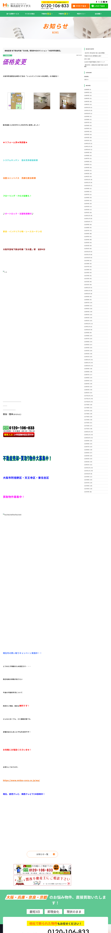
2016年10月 (87, 437)
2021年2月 (86, 281)
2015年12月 (87, 467)
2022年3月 (86, 242)
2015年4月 (86, 491)
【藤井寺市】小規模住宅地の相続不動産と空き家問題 (95, 65)
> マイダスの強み (7, 868)
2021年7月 (86, 266)
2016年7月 (87, 446)
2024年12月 (87, 143)
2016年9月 (87, 440)
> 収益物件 (93, 883)
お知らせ (85, 79)
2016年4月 (87, 455)
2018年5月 (87, 380)
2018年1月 (87, 392)
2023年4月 (86, 203)
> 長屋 (47, 871)
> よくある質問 (7, 883)
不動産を (46, 13)
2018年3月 (87, 386)
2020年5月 (87, 308)
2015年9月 (87, 476)
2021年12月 (87, 251)
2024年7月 (86, 158)
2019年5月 (87, 344)
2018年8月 (87, 371)
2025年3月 (86, 134)
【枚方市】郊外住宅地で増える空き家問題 (93, 53)
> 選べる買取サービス (8, 871)
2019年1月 (87, 356)
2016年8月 (87, 443)
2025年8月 (86, 119)
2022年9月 (86, 224)
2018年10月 (87, 365)
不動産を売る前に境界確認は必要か (91, 56)
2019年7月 (87, 338)
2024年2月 (86, 173)
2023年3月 (86, 206)
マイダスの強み (30, 14)
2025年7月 (86, 122)
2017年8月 (87, 407)
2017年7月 (87, 410)
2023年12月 (87, 179)
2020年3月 (87, 314)
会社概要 (97, 14)
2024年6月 (86, 161)
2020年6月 (87, 305)
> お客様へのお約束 (8, 878)
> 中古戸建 (93, 876)
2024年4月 (86, 167)
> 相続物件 (5, 876)
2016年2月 (87, 461)
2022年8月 (86, 227)
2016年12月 (87, 431)
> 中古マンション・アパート (98, 878)
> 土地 (47, 881)
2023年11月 (87, 182)
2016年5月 (87, 452)
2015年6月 (87, 485)
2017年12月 (87, 395)
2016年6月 (87, 449)
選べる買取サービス (12, 14)
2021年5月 (86, 272)
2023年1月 (86, 212)
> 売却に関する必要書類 (73, 876)
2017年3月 (87, 422)
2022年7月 (86, 230)
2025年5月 (86, 128)
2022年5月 (86, 236)
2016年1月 (87, 464)
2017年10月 (87, 401)
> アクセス (5, 893)
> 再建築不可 (48, 878)
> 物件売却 (5, 873)
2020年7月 (87, 302)
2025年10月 (87, 113)
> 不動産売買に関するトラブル (75, 878)
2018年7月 (87, 374)
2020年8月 (86, 299)
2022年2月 (86, 245)
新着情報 (7, 55)
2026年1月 (86, 104)
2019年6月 (87, 341)
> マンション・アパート (51, 876)
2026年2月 (86, 101)
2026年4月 (86, 95)
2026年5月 (86, 92)
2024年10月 (87, 149)
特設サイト (80, 14)
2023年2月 (86, 209)
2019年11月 (87, 326)
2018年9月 (87, 368)
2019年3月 (87, 350)
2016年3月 (87, 458)
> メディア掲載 (7, 890)
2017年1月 (87, 428)
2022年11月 (87, 218)
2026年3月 (86, 98)
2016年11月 (87, 434)
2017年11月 (87, 398)
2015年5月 (87, 488)
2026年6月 (86, 89)
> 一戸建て (48, 873)
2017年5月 (87, 416)
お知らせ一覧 (42, 616)
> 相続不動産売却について (73, 883)
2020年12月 (87, 287)
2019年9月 (86, 332)
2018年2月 (87, 389)
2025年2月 (86, 137)
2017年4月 (87, 419)
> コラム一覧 (70, 868)
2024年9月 (86, 152)
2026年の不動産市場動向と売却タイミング (93, 62)
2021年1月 (86, 284)
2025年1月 (86, 140)
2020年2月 (87, 317)
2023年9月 (86, 188)
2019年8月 (87, 335)
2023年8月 (86, 191)
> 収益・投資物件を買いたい (98, 871)
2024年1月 (86, 176)
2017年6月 (87, 413)
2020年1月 (87, 320)
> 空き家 (47, 868)
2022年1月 (86, 248)
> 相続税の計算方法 (72, 888)
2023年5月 (86, 200)
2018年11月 (87, 362)
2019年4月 (87, 347)
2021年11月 (87, 254)
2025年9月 (86, 116)
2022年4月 (86, 239)
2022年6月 (86, 233)
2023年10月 (87, 185)
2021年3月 (86, 278)
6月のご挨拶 (86, 59)
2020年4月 (87, 311)
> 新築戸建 (93, 873)
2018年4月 (87, 383)
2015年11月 (87, 470)
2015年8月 (87, 479)
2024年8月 (86, 155)
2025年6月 (86, 125)
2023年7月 (86, 194)
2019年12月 (87, 323)
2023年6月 (86, 197)
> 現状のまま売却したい (31, 876)
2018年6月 (87, 377)
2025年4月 (86, 131)
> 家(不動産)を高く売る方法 (74, 871)
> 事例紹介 (5, 881)
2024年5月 (86, 164)
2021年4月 (86, 275)
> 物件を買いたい (95, 868)
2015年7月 (87, 482)
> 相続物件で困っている (31, 871)
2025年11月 (87, 110)
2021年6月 (86, 269)
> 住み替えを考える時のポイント (75, 890)
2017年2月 (87, 425)
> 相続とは (69, 881)
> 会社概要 (5, 885)
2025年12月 (87, 107)
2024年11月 (87, 146)
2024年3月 (86, 170)
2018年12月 (87, 359)
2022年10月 (87, 221)
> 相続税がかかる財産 (72, 885)
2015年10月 (87, 473)
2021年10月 (87, 257)
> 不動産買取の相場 (72, 873)
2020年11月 (87, 290)
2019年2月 (87, 353)
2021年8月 (86, 263)
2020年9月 (86, 296)
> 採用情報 (5, 888)
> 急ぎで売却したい (30, 873)
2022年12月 (87, 215)
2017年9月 (87, 404)
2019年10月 (87, 329)
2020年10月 (87, 293)
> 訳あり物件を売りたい (31, 868)
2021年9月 (86, 260)
